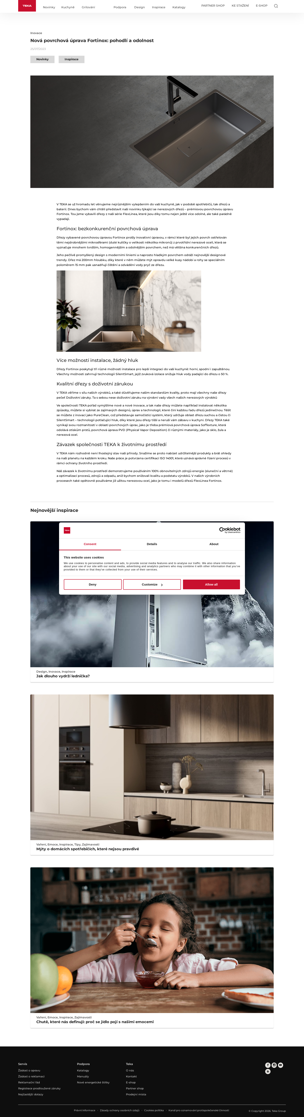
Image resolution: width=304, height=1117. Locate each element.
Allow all (211, 584)
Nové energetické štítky (93, 1082)
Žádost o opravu (29, 1070)
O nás (130, 1070)
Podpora (120, 7)
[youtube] (280, 1065)
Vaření (41, 844)
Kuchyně (68, 7)
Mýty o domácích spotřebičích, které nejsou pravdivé (87, 849)
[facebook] (267, 1065)
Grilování (88, 7)
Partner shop (135, 1088)
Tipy (77, 844)
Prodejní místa (136, 1094)
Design (139, 7)
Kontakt (131, 1076)
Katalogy (178, 7)
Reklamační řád (29, 1082)
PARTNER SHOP (213, 5)
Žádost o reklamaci (31, 1076)
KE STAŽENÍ (240, 5)
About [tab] (213, 544)
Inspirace (158, 7)
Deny (92, 584)
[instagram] (274, 1065)
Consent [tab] (90, 544)
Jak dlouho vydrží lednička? (63, 676)
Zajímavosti (90, 844)
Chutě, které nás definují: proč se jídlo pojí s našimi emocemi (95, 1022)
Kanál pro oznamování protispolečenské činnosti (199, 1110)
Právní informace (84, 1110)
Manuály (83, 1076)
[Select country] (284, 6)
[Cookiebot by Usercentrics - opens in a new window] (222, 530)
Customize (152, 584)
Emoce (53, 844)
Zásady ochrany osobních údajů (119, 1110)
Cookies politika (154, 1110)
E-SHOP (261, 5)
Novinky (49, 7)
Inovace (36, 33)
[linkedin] (267, 1071)
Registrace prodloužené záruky (39, 1088)
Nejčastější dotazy (30, 1094)
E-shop (131, 1082)
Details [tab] (152, 544)
